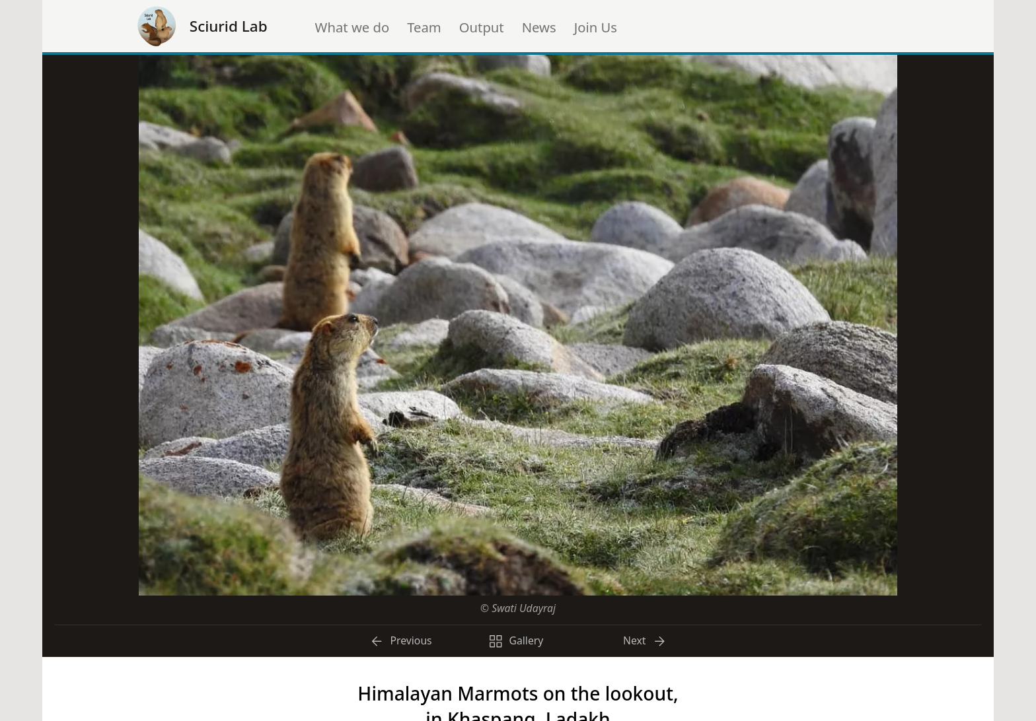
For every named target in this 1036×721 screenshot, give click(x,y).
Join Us (595, 27)
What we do (352, 27)
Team (424, 27)
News (539, 27)
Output (481, 27)
